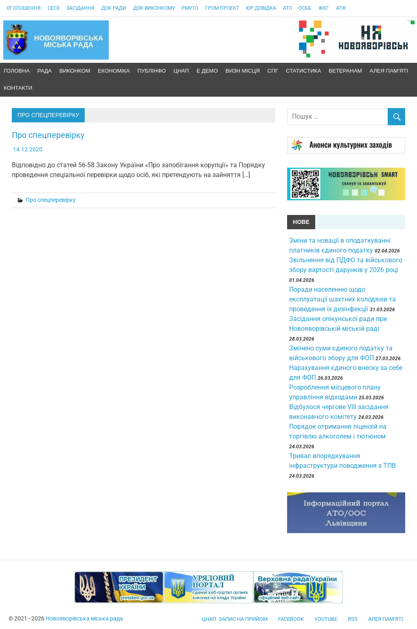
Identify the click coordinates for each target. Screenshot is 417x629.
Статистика (303, 71)
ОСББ (305, 8)
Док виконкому (154, 8)
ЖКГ (323, 8)
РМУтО (190, 8)
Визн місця (243, 71)
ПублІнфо (152, 71)
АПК (341, 8)
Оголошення (24, 8)
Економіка (114, 71)
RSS (353, 619)
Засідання (80, 8)
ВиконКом (74, 71)
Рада (44, 71)
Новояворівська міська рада (84, 618)
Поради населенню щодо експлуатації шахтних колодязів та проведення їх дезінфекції (342, 299)
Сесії (53, 8)
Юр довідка (261, 8)
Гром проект (222, 8)
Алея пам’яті (389, 71)
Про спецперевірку (48, 135)
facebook (291, 619)
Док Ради (113, 8)
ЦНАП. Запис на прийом (235, 619)
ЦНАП (181, 71)
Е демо (207, 71)
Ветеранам (345, 71)
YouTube (325, 619)
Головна (17, 71)
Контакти (18, 88)
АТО (287, 8)
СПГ (273, 71)
